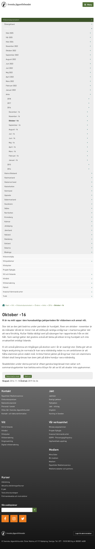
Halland (7, 235)
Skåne (6, 208)
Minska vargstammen (57, 427)
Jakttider (52, 396)
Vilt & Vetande (7, 427)
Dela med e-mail (12, 376)
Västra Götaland (10, 173)
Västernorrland (10, 182)
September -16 (14, 125)
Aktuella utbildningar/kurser (12, 486)
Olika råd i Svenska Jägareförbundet (15, 410)
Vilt (12, 305)
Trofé (5, 296)
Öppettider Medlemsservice (12, 396)
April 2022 (10, 77)
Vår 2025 (9, 37)
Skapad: (6, 380)
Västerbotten (9, 186)
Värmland (8, 191)
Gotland (7, 243)
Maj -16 (12, 142)
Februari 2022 (11, 85)
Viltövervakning (9, 283)
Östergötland (9, 24)
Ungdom (52, 410)
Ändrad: (24, 380)
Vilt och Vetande (9, 274)
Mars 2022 (10, 81)
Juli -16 (12, 134)
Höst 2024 (9, 42)
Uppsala (7, 195)
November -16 (14, 116)
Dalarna (7, 248)
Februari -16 (13, 156)
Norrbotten (8, 213)
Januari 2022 (11, 90)
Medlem (52, 461)
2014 (9, 169)
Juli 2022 (9, 68)
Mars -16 (12, 151)
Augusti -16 (13, 129)
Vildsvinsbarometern (11, 20)
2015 (9, 164)
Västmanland (9, 178)
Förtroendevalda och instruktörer (14, 496)
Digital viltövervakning (10, 444)
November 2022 (12, 46)
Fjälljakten (53, 403)
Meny (88, 4)
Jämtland (8, 230)
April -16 (12, 147)
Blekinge (7, 252)
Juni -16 (12, 138)
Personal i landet (8, 406)
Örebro (7, 28)
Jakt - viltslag (54, 406)
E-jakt (3, 489)
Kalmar (7, 221)
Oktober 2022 (11, 50)
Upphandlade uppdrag (58, 441)
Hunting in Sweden (56, 413)
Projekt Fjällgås (9, 270)
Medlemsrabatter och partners (61, 469)
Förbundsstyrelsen (8, 399)
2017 (9, 103)
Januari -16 (13, 160)
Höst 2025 (9, 33)
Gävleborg (8, 239)
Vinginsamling (7, 441)
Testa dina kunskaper (9, 493)
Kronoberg (8, 217)
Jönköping (8, 226)
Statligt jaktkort (55, 399)
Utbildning (5, 482)
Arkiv (8, 94)
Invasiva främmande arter (13, 292)
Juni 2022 (9, 64)
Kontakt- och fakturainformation (14, 413)
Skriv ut (28, 376)
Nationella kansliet (8, 403)
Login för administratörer (83, 533)
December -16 (14, 112)
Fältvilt (5, 287)
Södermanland (10, 199)
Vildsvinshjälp (8, 256)
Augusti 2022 (11, 59)
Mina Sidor (53, 454)
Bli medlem (53, 458)
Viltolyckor (7, 265)
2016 (9, 107)
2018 (9, 99)
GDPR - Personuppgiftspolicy (60, 437)
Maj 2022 (9, 72)
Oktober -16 (14, 121)
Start (7, 305)
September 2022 (12, 55)
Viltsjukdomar (8, 261)
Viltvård (6, 278)
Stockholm (8, 204)
